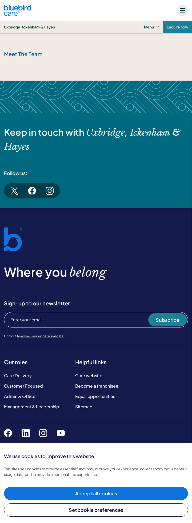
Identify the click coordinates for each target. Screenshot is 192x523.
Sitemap (84, 406)
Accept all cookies (96, 493)
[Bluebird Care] (17, 14)
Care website (88, 375)
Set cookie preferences (96, 510)
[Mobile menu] (182, 10)
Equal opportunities (95, 396)
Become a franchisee (96, 386)
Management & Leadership (31, 406)
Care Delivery (18, 375)
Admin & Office (19, 396)
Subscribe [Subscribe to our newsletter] (167, 320)
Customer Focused (23, 386)
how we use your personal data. (40, 336)
